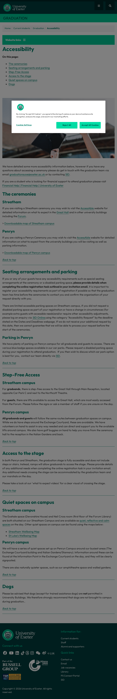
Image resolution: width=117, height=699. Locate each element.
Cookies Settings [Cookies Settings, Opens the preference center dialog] (24, 125)
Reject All (67, 125)
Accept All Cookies (90, 125)
